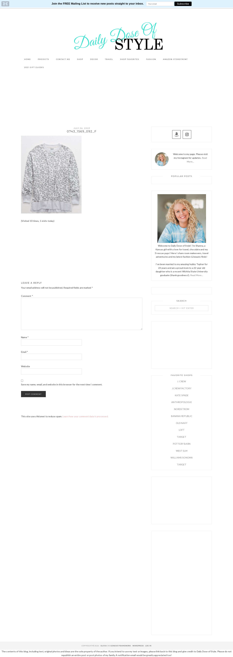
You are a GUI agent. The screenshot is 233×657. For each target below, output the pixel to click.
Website (25, 366)
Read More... (196, 275)
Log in (148, 646)
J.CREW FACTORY (181, 388)
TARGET (181, 436)
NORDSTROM (181, 409)
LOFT (182, 429)
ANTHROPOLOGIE (181, 402)
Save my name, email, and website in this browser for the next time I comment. (61, 384)
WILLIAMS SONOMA (182, 457)
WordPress (138, 646)
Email (24, 351)
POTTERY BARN (181, 443)
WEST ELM (182, 450)
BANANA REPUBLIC (181, 416)
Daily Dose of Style (116, 36)
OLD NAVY (182, 423)
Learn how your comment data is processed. (85, 416)
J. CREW (181, 381)
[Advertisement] (116, 95)
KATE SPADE (182, 395)
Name (25, 337)
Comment (27, 296)
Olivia (104, 646)
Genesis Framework (121, 646)
